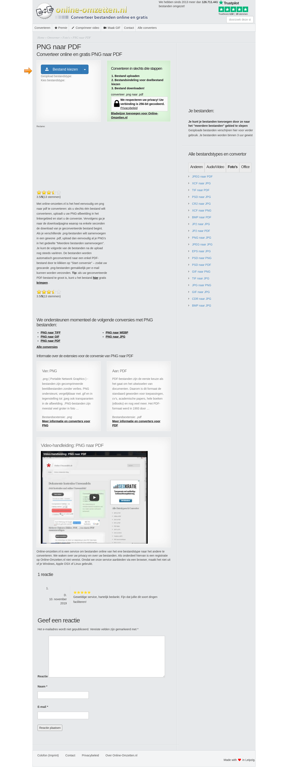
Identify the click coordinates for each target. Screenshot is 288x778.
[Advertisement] (272, 61)
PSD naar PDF (201, 264)
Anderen (196, 167)
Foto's (66, 37)
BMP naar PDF (201, 217)
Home (41, 37)
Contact (129, 27)
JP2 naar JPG (201, 224)
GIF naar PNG (201, 271)
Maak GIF (111, 27)
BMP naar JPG (201, 305)
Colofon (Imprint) (48, 755)
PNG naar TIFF (51, 332)
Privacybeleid (128, 108)
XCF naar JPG (201, 183)
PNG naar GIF (50, 336)
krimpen (42, 282)
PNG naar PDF (50, 340)
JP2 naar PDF (201, 231)
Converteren (42, 27)
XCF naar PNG (201, 210)
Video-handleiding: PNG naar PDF (64, 454)
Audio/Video (215, 167)
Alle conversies (47, 347)
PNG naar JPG (116, 336)
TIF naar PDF (201, 190)
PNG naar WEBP (117, 332)
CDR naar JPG (201, 298)
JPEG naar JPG (202, 244)
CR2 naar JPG (201, 203)
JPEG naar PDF (202, 176)
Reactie (43, 676)
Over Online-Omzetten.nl (121, 755)
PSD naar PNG (202, 258)
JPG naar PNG (201, 285)
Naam (42, 686)
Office (245, 167)
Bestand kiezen (61, 69)
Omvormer (53, 37)
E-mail (43, 706)
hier (95, 277)
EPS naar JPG (201, 251)
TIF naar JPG (200, 278)
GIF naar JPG (201, 292)
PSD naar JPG (201, 197)
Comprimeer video (85, 27)
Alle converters (147, 27)
